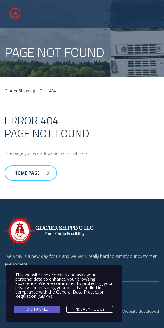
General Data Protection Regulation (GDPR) (59, 294)
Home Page (32, 173)
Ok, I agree (37, 309)
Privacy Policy (90, 309)
